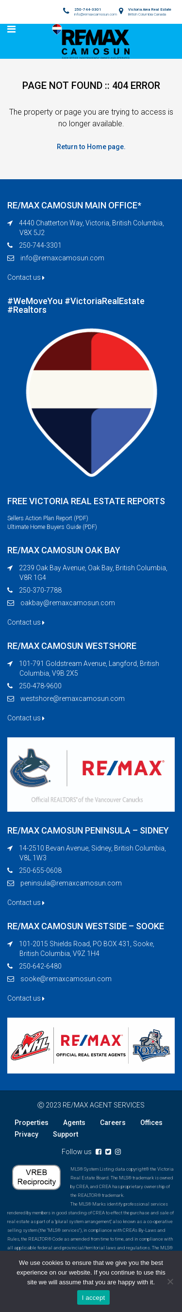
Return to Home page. (91, 147)
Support (65, 1134)
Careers (113, 1122)
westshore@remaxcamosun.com (72, 698)
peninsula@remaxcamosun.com (71, 883)
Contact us (26, 277)
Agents (74, 1122)
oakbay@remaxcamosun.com (67, 603)
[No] (170, 1281)
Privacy (26, 1134)
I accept (93, 1297)
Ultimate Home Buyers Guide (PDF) (52, 527)
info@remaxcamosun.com (62, 258)
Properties (32, 1122)
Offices (151, 1122)
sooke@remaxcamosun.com (66, 979)
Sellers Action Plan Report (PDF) (47, 518)
